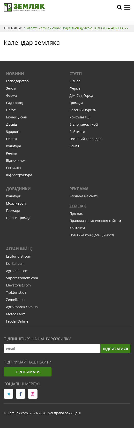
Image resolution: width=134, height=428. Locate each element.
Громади (13, 210)
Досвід (11, 124)
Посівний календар (85, 138)
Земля (11, 88)
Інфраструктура (19, 175)
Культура (13, 146)
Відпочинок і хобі (83, 124)
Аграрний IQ (19, 249)
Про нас (76, 213)
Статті (75, 73)
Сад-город (14, 102)
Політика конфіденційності (91, 235)
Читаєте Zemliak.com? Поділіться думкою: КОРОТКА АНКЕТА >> (76, 28)
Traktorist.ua (16, 292)
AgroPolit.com (17, 270)
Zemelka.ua (15, 299)
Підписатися (115, 348)
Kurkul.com (15, 263)
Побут (11, 110)
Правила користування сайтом (95, 220)
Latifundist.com (18, 256)
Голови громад (18, 217)
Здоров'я (13, 131)
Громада (76, 102)
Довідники (18, 188)
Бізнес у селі (16, 117)
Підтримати (28, 371)
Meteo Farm (15, 314)
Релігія (11, 153)
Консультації (79, 117)
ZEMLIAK (77, 206)
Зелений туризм (83, 110)
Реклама (79, 188)
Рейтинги (77, 131)
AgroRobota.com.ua (22, 307)
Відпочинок (15, 160)
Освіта (11, 138)
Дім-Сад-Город (81, 95)
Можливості (16, 203)
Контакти (77, 228)
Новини (15, 73)
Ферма (11, 95)
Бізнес (74, 81)
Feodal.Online (17, 321)
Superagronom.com (22, 278)
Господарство (17, 81)
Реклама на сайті (83, 196)
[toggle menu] (127, 7)
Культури (13, 196)
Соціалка (13, 167)
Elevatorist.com (18, 285)
